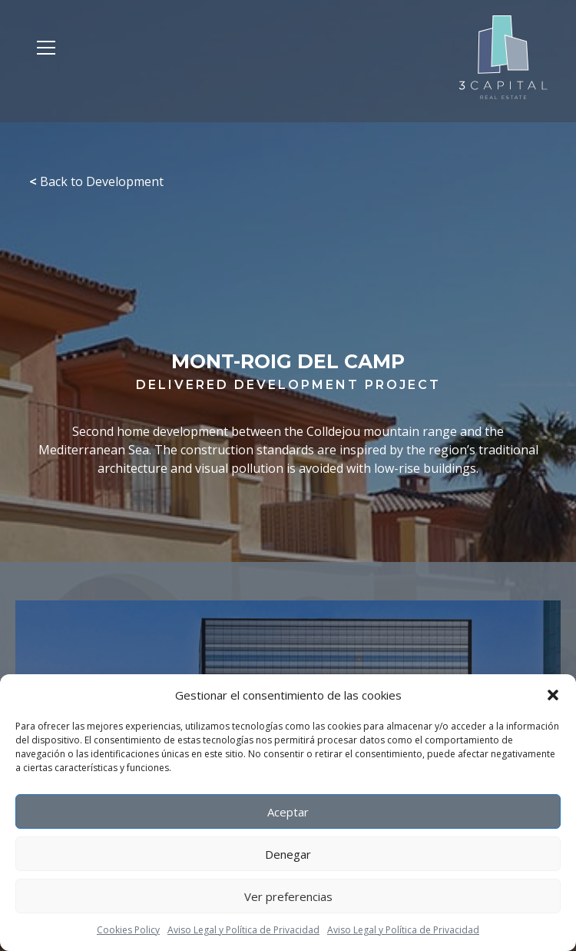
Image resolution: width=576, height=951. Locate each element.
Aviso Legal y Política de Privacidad (243, 929)
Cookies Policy (128, 929)
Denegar (288, 854)
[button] (553, 695)
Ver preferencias (288, 896)
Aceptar (288, 812)
